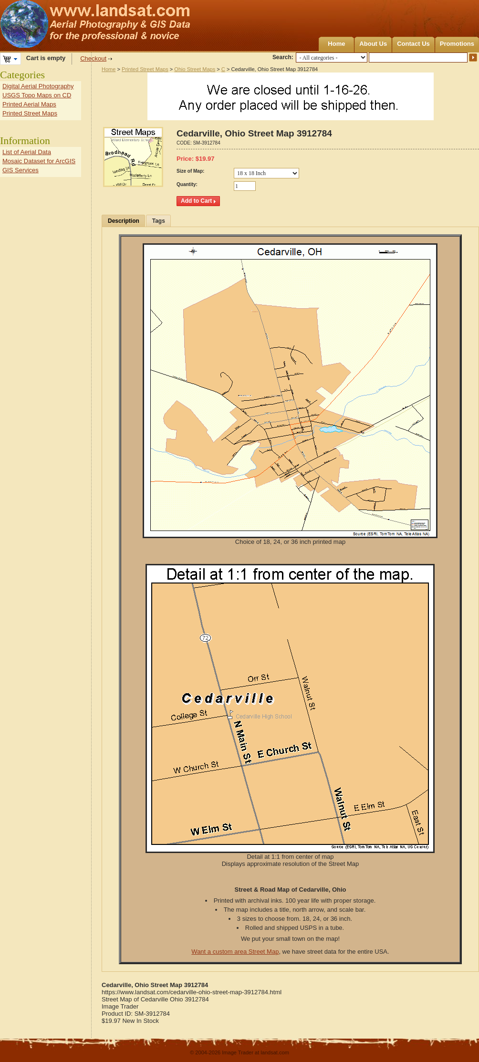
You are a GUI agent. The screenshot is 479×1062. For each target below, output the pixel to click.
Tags (158, 221)
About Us (373, 43)
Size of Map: (190, 171)
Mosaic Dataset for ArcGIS (38, 161)
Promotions (457, 43)
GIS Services (20, 170)
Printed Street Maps (145, 69)
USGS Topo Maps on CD (36, 95)
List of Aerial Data (26, 152)
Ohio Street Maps (194, 69)
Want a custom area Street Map (235, 951)
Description (123, 221)
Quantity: (187, 184)
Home (336, 43)
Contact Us (413, 43)
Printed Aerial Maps (29, 104)
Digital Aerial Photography (38, 86)
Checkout (93, 58)
